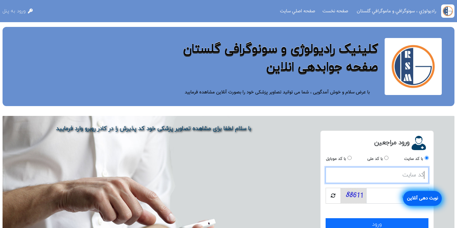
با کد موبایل (336, 159)
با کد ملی (375, 159)
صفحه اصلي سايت (297, 11)
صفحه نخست (335, 11)
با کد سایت (413, 159)
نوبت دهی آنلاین (422, 198)
